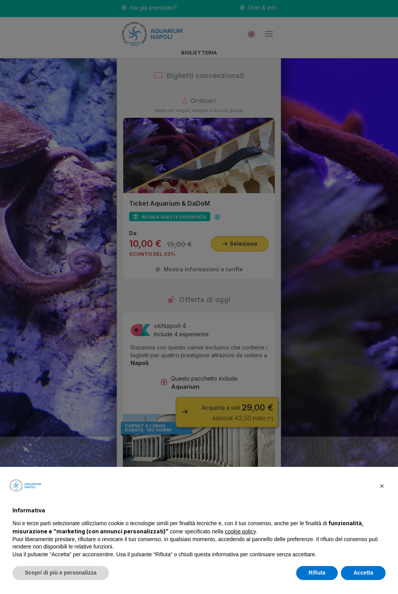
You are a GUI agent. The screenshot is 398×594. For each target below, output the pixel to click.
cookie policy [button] (240, 531)
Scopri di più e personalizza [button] (60, 573)
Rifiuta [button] (317, 573)
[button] (381, 485)
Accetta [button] (363, 573)
